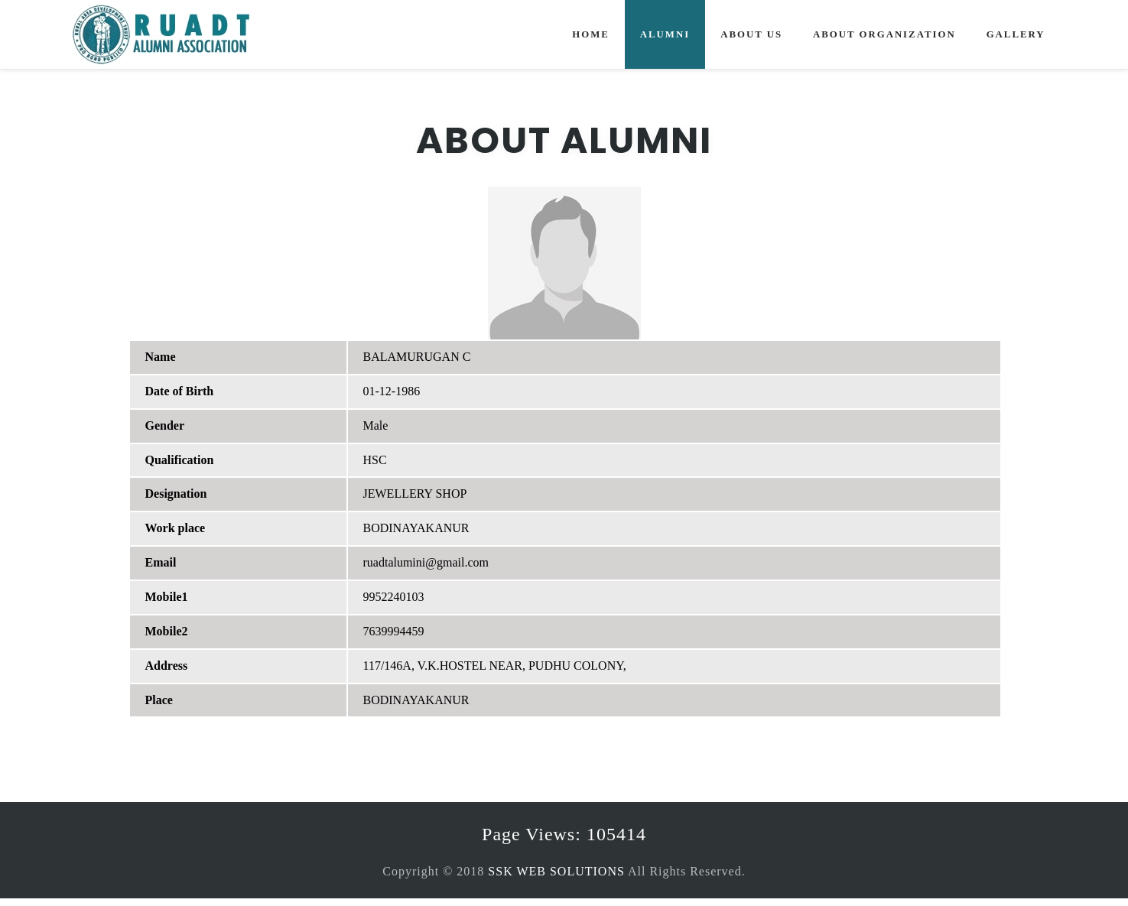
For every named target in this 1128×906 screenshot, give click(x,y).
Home (591, 34)
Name (160, 356)
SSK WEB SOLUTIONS (556, 871)
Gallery (1016, 34)
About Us (751, 34)
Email (161, 562)
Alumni (665, 34)
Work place (175, 527)
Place (159, 699)
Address (166, 665)
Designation (176, 493)
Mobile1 (166, 596)
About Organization (884, 34)
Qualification (179, 459)
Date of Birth (179, 391)
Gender (165, 425)
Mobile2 (166, 631)
